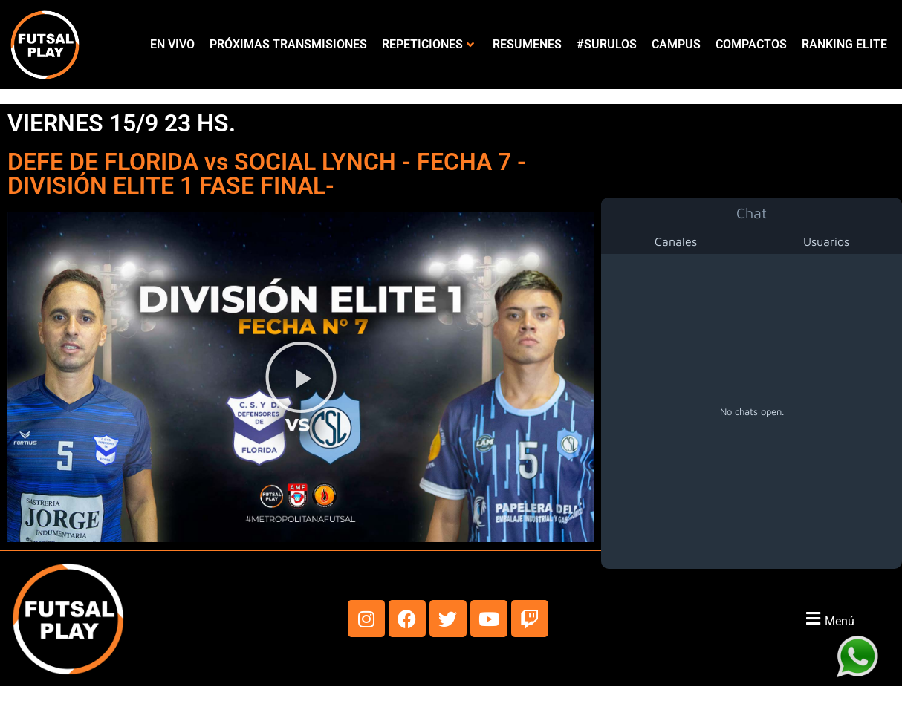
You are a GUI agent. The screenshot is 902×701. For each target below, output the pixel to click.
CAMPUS (676, 44)
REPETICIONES (428, 44)
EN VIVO (172, 44)
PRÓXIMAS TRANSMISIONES (288, 44)
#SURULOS (607, 44)
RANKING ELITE (844, 44)
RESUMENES (527, 44)
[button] (301, 377)
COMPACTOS (751, 44)
